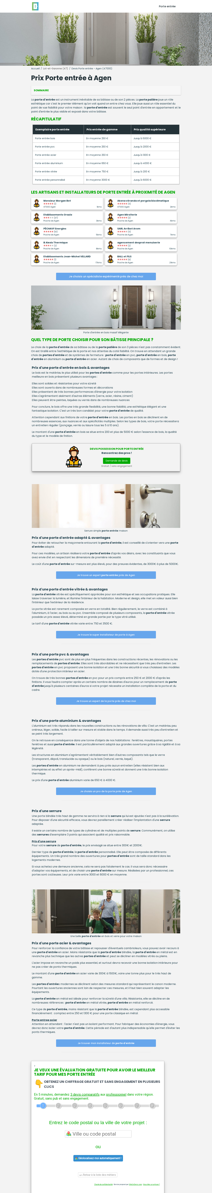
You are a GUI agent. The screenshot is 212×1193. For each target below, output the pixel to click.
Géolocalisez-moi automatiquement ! (98, 1158)
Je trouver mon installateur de (106, 1043)
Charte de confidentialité (103, 1184)
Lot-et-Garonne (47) (55, 68)
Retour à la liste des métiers (98, 1174)
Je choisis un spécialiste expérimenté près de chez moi (106, 276)
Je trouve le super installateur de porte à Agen (106, 634)
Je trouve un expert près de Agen (106, 575)
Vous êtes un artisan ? (151, 1184)
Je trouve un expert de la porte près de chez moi (106, 701)
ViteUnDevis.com (135, 1184)
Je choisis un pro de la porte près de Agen (106, 791)
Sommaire (41, 90)
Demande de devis (117, 460)
